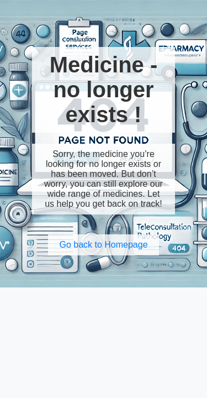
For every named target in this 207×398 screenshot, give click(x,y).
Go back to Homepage (103, 244)
